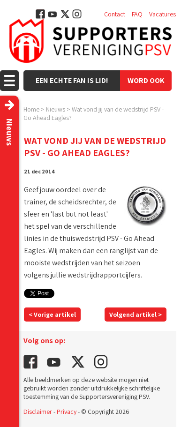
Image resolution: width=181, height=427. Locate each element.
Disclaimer (37, 411)
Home (31, 109)
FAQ (137, 14)
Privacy (66, 411)
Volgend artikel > (135, 314)
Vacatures (162, 14)
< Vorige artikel (52, 314)
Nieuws (55, 109)
